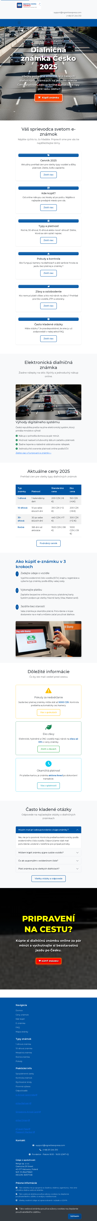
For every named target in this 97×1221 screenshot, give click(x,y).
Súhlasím (74, 1216)
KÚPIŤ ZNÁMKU (49, 961)
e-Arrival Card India (26, 1095)
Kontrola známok (24, 1078)
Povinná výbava (23, 1086)
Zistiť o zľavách (48, 749)
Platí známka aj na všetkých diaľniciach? (38, 868)
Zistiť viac (48, 175)
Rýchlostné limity (24, 1082)
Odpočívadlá (21, 1091)
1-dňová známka (23, 1044)
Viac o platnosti (48, 785)
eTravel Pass (23, 1129)
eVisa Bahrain (23, 1103)
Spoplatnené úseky (25, 1074)
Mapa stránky (22, 1032)
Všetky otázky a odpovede (48, 878)
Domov (19, 1010)
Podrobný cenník (48, 543)
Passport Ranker (25, 1132)
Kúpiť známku (48, 97)
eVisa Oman (23, 1120)
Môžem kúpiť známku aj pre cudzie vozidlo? (41, 852)
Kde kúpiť (20, 1019)
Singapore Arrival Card (28, 1112)
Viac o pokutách (48, 712)
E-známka (20, 1023)
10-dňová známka (24, 1048)
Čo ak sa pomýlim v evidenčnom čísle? (38, 861)
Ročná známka (23, 1057)
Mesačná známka (24, 1053)
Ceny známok (22, 1015)
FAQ (18, 1027)
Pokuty (19, 1061)
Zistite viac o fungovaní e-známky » (33, 453)
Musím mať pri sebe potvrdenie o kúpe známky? (43, 830)
